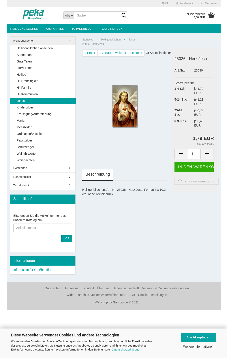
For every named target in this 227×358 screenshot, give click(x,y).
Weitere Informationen (198, 346)
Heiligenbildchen (24, 28)
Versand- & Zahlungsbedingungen (165, 288)
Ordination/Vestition (30, 134)
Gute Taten (24, 61)
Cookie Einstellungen (152, 295)
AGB (131, 295)
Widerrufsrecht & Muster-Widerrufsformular (96, 295)
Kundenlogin (185, 3)
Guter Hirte (24, 68)
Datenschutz (53, 288)
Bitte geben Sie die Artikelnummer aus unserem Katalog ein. (39, 218)
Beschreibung (98, 174)
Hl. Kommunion (27, 94)
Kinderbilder (25, 107)
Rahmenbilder (82, 28)
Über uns (103, 288)
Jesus (21, 101)
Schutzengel (25, 147)
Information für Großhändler (32, 270)
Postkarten (54, 28)
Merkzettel (209, 3)
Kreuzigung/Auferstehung (34, 114)
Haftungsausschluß (126, 288)
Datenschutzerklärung (126, 349)
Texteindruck (111, 28)
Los (67, 238)
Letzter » (136, 53)
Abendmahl (24, 55)
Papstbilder (24, 140)
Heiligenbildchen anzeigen (35, 48)
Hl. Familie (24, 87)
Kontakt (88, 288)
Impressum (72, 288)
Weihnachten (26, 160)
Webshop (101, 302)
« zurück (105, 53)
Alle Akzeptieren (198, 337)
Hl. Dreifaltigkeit (27, 81)
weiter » (120, 53)
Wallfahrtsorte (26, 153)
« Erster (89, 53)
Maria (20, 120)
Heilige (21, 74)
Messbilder (24, 127)
